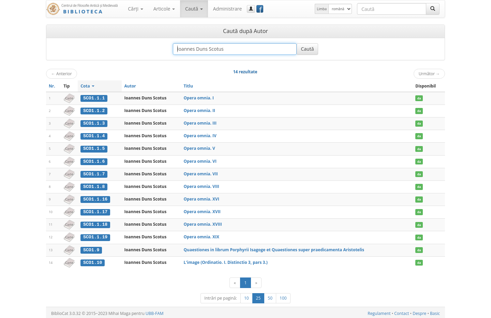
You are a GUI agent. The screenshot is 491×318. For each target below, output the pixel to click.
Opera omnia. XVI (201, 198)
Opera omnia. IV (199, 135)
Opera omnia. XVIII (202, 223)
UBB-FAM (155, 312)
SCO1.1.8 (94, 185)
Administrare (227, 8)
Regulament (379, 312)
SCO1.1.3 (94, 123)
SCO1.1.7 (94, 173)
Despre (419, 312)
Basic (435, 312)
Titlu (188, 86)
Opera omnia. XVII (201, 210)
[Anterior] (234, 281)
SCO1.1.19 (95, 236)
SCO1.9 (91, 248)
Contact (401, 312)
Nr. (52, 86)
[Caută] (433, 9)
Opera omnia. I (198, 98)
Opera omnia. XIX (201, 235)
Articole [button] (164, 8)
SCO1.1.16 (95, 198)
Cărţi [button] (135, 8)
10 (246, 296)
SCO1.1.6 (94, 161)
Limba (322, 8)
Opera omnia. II (199, 110)
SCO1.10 (92, 261)
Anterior (61, 73)
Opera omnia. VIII (201, 185)
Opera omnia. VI (199, 160)
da (419, 98)
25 (258, 296)
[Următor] (256, 281)
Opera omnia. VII (200, 173)
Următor (429, 73)
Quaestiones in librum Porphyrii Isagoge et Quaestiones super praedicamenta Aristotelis (273, 248)
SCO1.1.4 (94, 135)
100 (283, 296)
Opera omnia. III (200, 123)
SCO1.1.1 (94, 98)
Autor (130, 86)
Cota (87, 86)
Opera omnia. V (199, 148)
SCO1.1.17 (95, 211)
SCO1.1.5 (94, 148)
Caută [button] (194, 8)
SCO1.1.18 (95, 223)
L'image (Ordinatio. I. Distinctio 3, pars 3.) (225, 261)
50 (270, 296)
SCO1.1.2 (94, 111)
